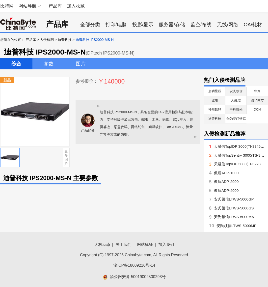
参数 (49, 63)
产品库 (55, 5)
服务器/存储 (172, 24)
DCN (257, 109)
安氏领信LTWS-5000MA (234, 217)
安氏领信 (236, 91)
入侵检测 (47, 40)
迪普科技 (65, 40)
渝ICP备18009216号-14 (134, 265)
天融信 (236, 100)
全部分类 (90, 24)
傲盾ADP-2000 (226, 181)
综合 (16, 63)
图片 (81, 63)
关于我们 (124, 244)
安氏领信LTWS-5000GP (234, 199)
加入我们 (166, 244)
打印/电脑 (116, 24)
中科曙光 (236, 109)
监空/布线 (201, 24)
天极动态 (102, 244)
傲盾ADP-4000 (226, 190)
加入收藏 (76, 5)
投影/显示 (143, 24)
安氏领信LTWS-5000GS (234, 208)
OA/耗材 (253, 24)
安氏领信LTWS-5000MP (236, 226)
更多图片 (66, 157)
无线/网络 (227, 24)
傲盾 (215, 100)
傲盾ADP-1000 (226, 173)
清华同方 (257, 100)
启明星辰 (214, 91)
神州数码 (214, 109)
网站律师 (145, 244)
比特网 (7, 5)
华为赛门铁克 (236, 118)
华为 (257, 91)
